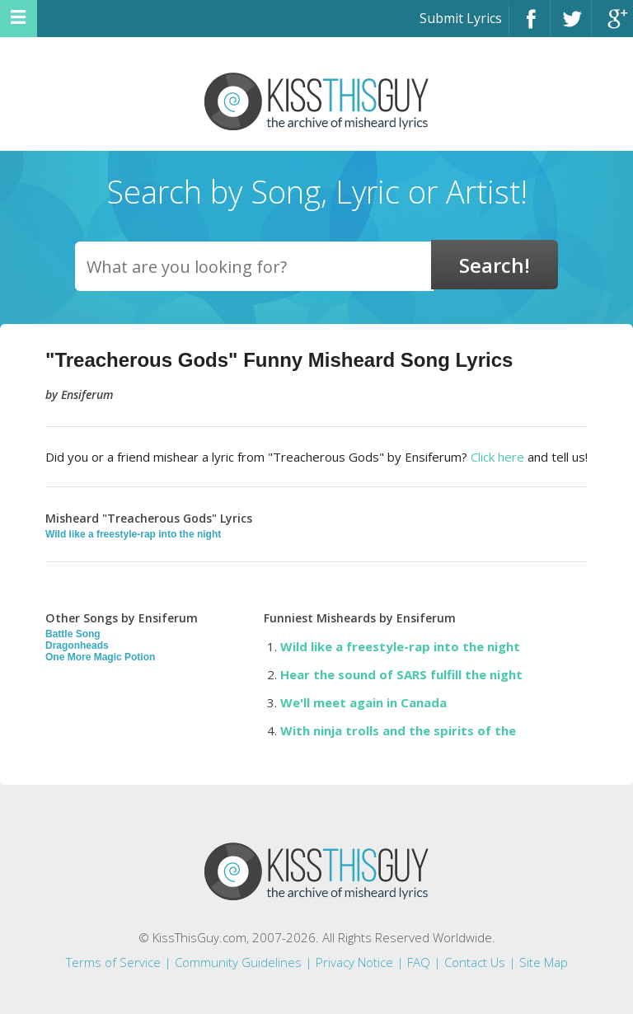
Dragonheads (77, 645)
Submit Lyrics (461, 18)
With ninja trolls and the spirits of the (398, 730)
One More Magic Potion (100, 657)
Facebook (529, 26)
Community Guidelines (238, 962)
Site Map (543, 962)
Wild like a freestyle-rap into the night (133, 534)
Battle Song (73, 634)
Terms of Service (113, 962)
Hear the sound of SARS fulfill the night (401, 674)
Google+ (612, 26)
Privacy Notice (354, 962)
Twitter (571, 26)
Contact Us (474, 962)
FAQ (418, 962)
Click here (497, 456)
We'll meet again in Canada (363, 702)
